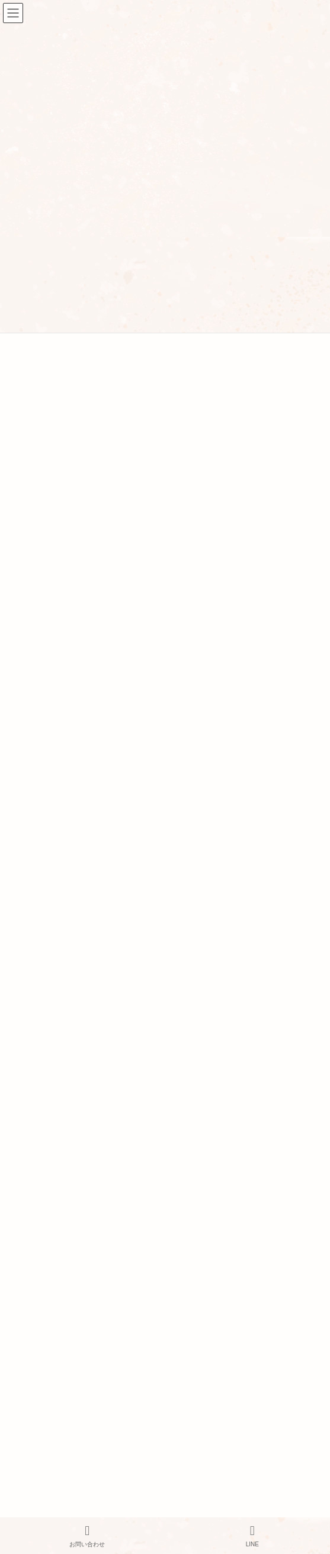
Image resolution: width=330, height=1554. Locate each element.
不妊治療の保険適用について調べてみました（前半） (108, 771)
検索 (269, 350)
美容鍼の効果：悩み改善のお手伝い (75, 854)
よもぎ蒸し (30, 1329)
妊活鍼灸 (26, 1289)
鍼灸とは (26, 1386)
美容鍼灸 (26, 1303)
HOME (22, 1190)
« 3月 (18, 521)
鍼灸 (17, 1275)
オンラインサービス (47, 1372)
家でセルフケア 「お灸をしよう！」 (76, 826)
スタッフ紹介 (34, 1219)
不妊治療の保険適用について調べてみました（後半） (108, 798)
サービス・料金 (39, 1261)
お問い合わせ (34, 1457)
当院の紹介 (30, 1204)
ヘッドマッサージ (43, 1344)
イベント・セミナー (48, 611)
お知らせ (30, 589)
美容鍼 (26, 673)
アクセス (26, 1233)
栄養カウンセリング (47, 1358)
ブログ (22, 1442)
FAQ (18, 1400)
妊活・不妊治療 (41, 652)
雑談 (23, 694)
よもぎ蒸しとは (39, 1414)
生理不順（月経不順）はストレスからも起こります (104, 882)
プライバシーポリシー (52, 1246)
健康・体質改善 (41, 632)
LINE (252, 1535)
